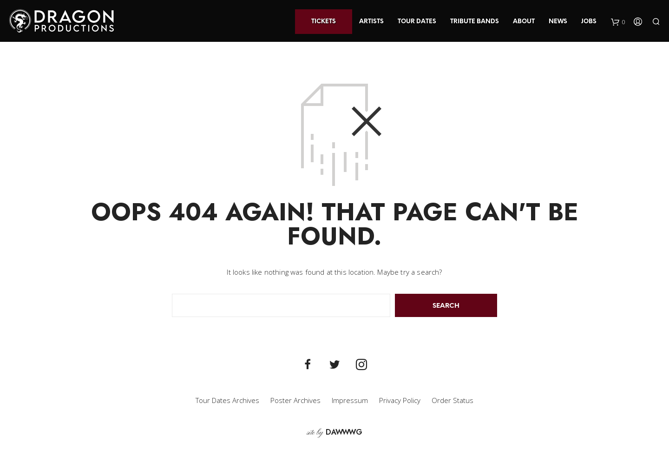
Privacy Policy (399, 400)
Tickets (323, 22)
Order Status (452, 400)
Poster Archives (295, 400)
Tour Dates (417, 22)
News (558, 22)
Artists (371, 22)
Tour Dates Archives (227, 400)
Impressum (350, 400)
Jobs (589, 22)
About (524, 22)
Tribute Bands (474, 22)
